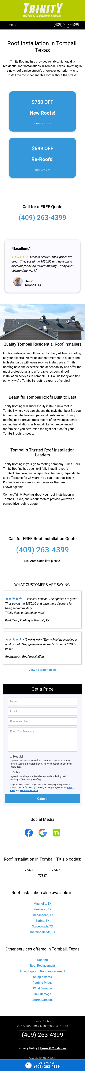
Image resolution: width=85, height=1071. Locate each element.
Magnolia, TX (42, 899)
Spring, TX (42, 916)
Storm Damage (42, 995)
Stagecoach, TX (42, 921)
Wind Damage (42, 984)
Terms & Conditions (29, 786)
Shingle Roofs (42, 972)
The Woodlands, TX (42, 927)
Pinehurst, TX (42, 904)
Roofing (42, 955)
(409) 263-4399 (66, 24)
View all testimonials (42, 665)
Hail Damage (42, 989)
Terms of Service (70, 1058)
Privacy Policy (28, 1044)
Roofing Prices (43, 978)
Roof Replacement (42, 961)
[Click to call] (42, 1065)
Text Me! (18, 751)
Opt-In (16, 767)
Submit (42, 794)
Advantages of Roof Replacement (42, 967)
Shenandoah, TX (42, 910)
